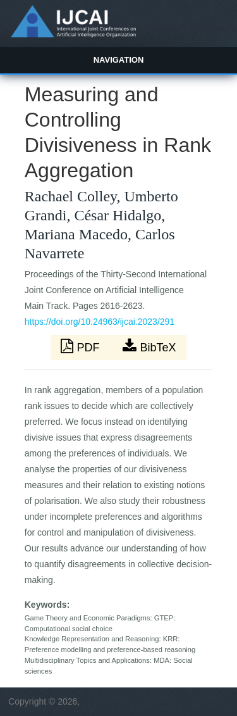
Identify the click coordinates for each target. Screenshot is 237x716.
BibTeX (149, 346)
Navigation (119, 60)
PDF (81, 346)
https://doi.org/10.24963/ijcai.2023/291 (99, 322)
